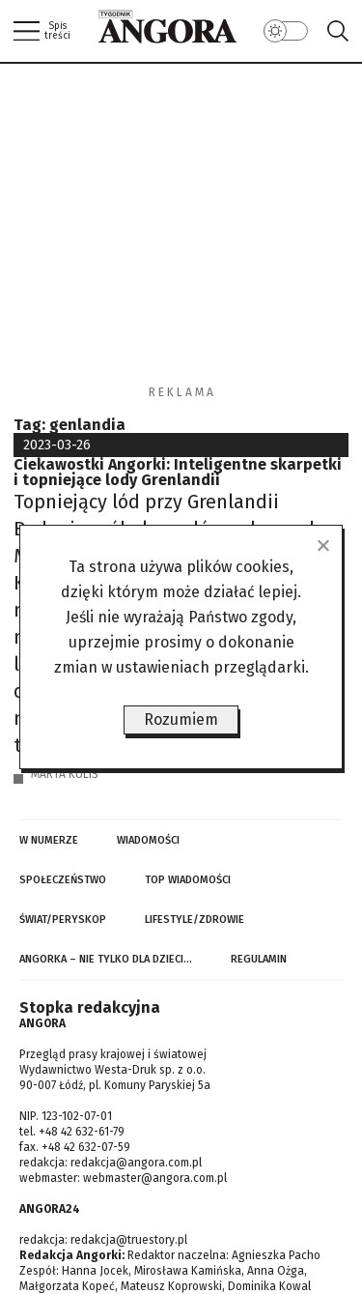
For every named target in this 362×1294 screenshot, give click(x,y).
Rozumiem (181, 719)
